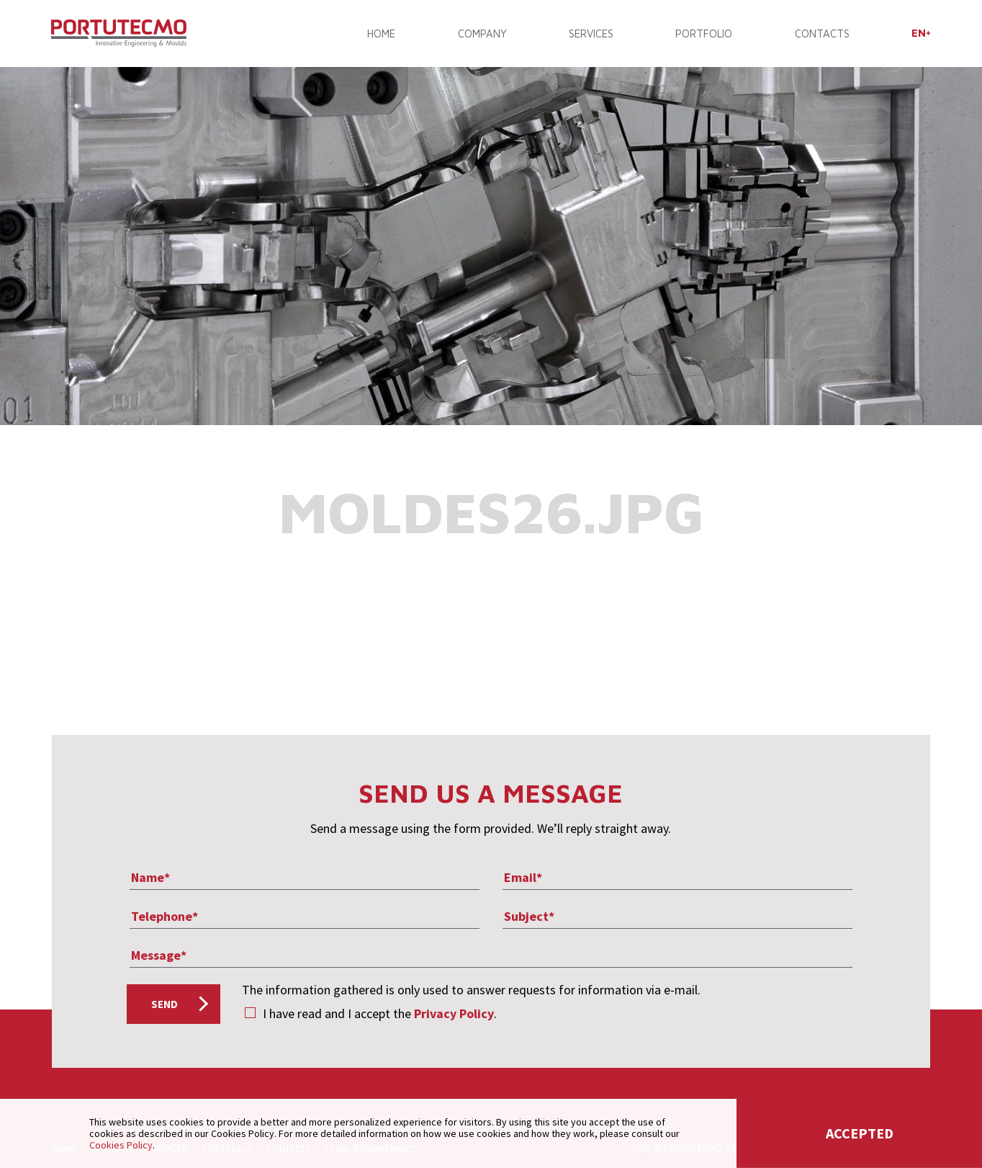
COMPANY (482, 34)
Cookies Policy (121, 1144)
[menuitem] (920, 33)
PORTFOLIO (703, 34)
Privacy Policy (454, 1013)
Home (382, 34)
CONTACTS (821, 34)
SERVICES (591, 34)
